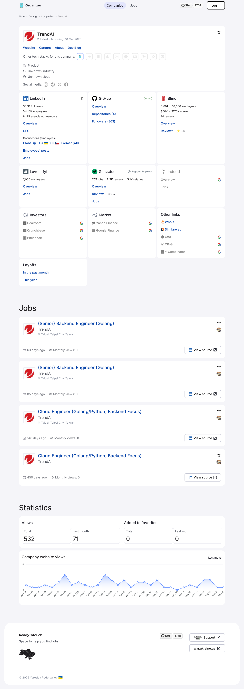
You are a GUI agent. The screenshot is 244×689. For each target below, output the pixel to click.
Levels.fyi (38, 171)
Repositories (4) (104, 114)
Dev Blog (74, 47)
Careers (45, 47)
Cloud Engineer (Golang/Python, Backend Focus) (90, 411)
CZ (52, 143)
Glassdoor (108, 171)
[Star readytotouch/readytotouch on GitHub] (186, 5)
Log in (215, 5)
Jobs (133, 5)
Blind (172, 98)
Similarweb (173, 229)
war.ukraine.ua (207, 648)
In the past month (36, 272)
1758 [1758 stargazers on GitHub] (198, 5)
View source (203, 350)
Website (29, 47)
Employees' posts (36, 150)
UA (41, 143)
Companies (115, 5)
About (59, 47)
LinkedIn (37, 98)
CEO (26, 131)
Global (27, 143)
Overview (30, 123)
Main (22, 16)
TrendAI (45, 329)
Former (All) (70, 143)
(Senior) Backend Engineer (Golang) (76, 323)
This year (30, 280)
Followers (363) (103, 121)
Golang (33, 16)
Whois (169, 222)
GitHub (105, 98)
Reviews (167, 131)
